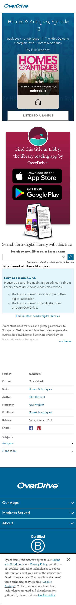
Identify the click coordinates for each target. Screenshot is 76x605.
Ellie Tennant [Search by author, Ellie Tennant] (40, 50)
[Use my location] (63, 257)
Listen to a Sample (38, 115)
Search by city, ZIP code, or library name (38, 251)
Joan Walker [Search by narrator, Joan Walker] (36, 405)
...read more (64, 341)
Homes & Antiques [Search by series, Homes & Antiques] (40, 389)
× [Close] (68, 559)
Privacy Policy (38, 564)
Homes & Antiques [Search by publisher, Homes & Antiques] (40, 412)
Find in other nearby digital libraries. (38, 316)
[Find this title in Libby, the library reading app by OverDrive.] (38, 178)
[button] (38, 503)
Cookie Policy (46, 595)
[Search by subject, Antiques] (38, 443)
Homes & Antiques (49, 43)
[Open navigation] (69, 6)
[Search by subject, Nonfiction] (38, 451)
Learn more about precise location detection (50, 262)
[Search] (71, 257)
